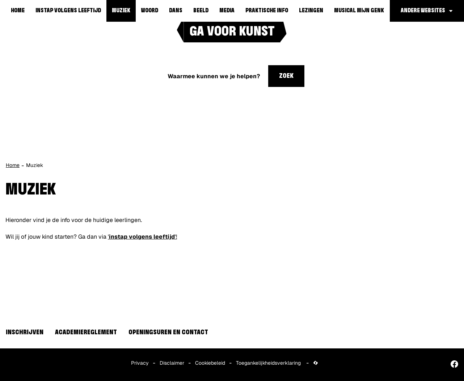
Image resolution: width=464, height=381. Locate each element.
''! (142, 236)
